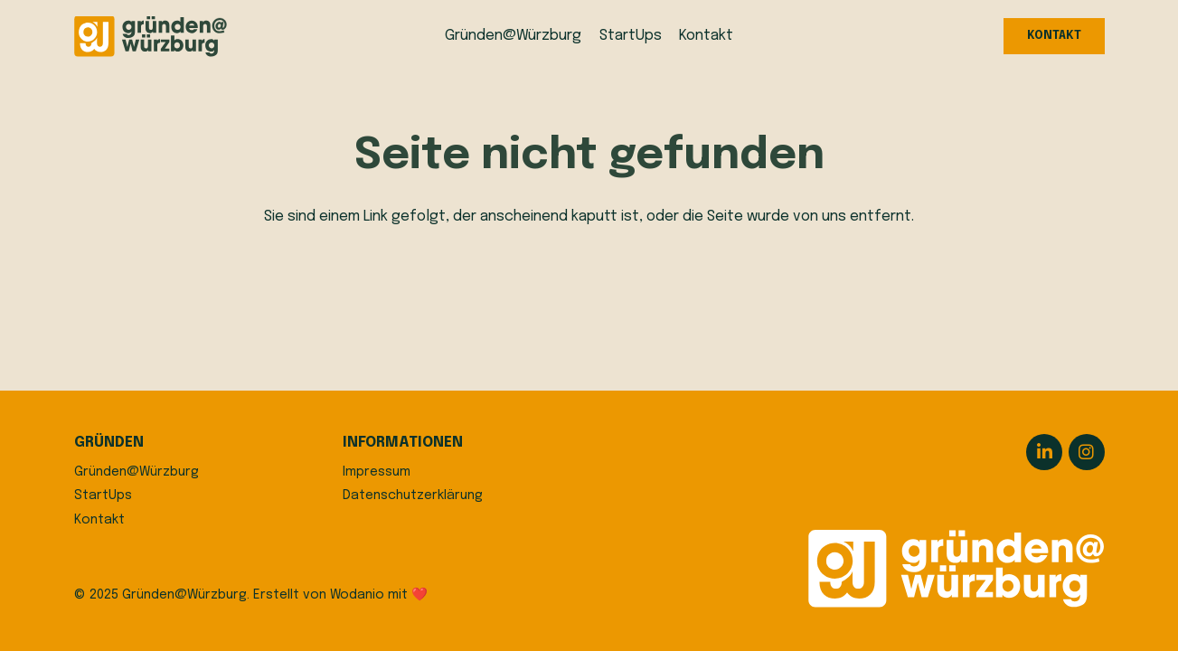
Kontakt (99, 520)
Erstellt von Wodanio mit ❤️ (340, 595)
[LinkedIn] (1044, 452)
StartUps (103, 495)
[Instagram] (1087, 452)
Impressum (376, 472)
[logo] (150, 36)
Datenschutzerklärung (413, 495)
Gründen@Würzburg (136, 472)
